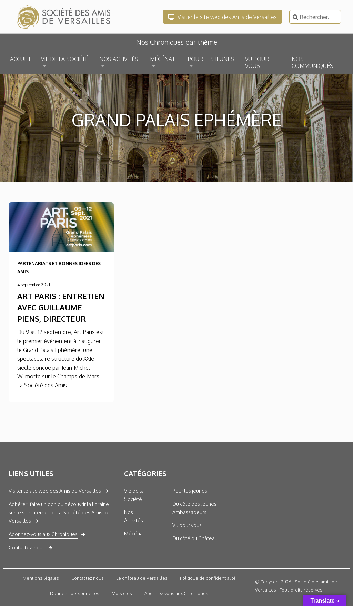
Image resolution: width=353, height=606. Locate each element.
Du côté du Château (195, 538)
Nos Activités (133, 516)
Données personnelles (74, 593)
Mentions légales (41, 578)
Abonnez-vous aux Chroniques (43, 534)
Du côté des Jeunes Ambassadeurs (194, 508)
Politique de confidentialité (208, 578)
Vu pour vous (187, 525)
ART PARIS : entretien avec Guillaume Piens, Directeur (60, 307)
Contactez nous (87, 578)
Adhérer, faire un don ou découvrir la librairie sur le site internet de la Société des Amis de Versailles (59, 512)
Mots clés (122, 593)
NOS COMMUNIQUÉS (312, 62)
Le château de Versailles (142, 578)
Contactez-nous (27, 547)
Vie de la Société (134, 494)
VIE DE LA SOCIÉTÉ (64, 58)
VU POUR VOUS (257, 62)
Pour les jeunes (189, 490)
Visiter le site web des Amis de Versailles (222, 16)
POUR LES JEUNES (211, 58)
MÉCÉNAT (162, 58)
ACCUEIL (20, 58)
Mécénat (134, 533)
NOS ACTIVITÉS (118, 58)
